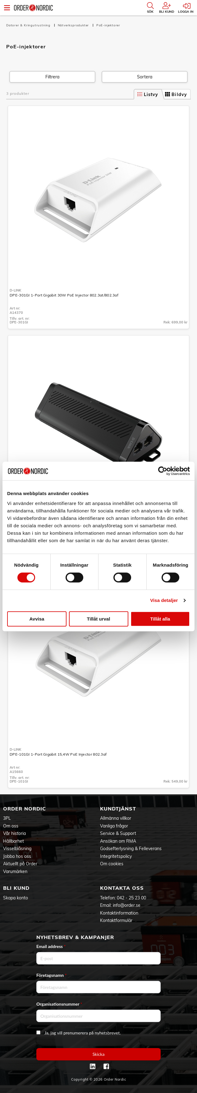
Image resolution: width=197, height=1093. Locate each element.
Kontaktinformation (119, 913)
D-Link (15, 290)
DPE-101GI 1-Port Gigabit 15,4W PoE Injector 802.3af (58, 754)
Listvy (147, 94)
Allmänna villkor (115, 818)
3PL (7, 818)
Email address (51, 946)
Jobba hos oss (17, 856)
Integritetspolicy (116, 856)
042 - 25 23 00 (131, 898)
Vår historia (14, 833)
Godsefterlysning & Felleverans (131, 848)
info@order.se (126, 905)
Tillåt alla (160, 618)
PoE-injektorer (108, 25)
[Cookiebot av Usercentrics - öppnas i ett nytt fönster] (162, 471)
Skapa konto (15, 898)
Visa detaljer (164, 600)
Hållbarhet (13, 841)
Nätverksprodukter (74, 25)
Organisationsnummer (59, 1004)
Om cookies (111, 864)
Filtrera (52, 77)
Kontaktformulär (116, 920)
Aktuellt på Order (20, 864)
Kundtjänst (118, 808)
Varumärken (15, 871)
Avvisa (37, 618)
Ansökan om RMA (118, 841)
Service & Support (118, 833)
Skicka (99, 1054)
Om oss (10, 826)
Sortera (144, 77)
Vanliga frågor (114, 826)
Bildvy (176, 94)
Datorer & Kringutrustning (29, 25)
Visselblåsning (17, 848)
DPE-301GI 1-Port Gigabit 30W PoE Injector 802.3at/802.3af (64, 295)
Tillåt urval (98, 618)
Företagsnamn (51, 975)
